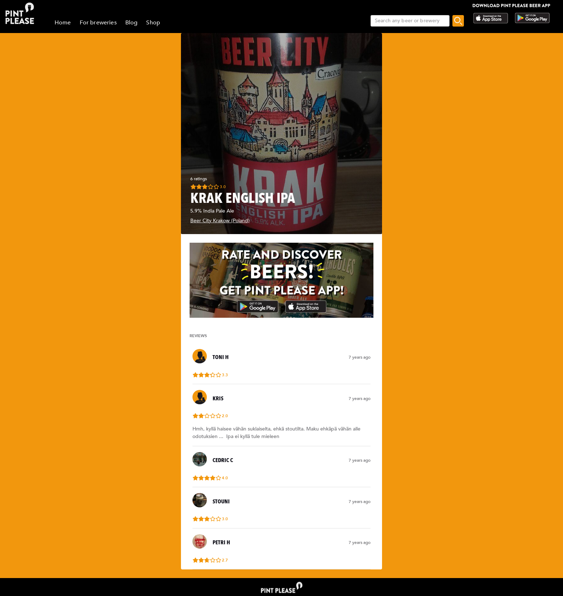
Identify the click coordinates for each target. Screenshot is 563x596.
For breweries (98, 23)
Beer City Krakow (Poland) (220, 220)
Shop (153, 23)
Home (63, 23)
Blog (131, 23)
